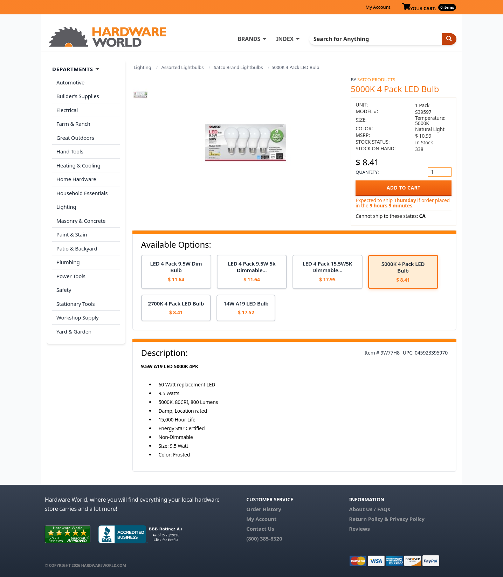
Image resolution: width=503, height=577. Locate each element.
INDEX (285, 39)
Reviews (359, 528)
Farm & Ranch (73, 123)
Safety (63, 289)
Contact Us (260, 528)
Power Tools (70, 276)
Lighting (142, 67)
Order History (263, 509)
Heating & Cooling (78, 165)
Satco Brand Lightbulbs (238, 67)
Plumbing (68, 262)
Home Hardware (76, 179)
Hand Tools (69, 151)
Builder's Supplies (77, 95)
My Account (377, 7)
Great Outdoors (75, 137)
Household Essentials (82, 193)
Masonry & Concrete (80, 220)
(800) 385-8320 (264, 538)
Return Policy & (368, 518)
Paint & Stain (71, 234)
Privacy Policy (407, 518)
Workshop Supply (77, 317)
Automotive (70, 82)
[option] (176, 272)
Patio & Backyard (76, 248)
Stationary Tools (75, 303)
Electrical (67, 110)
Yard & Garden (73, 331)
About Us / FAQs (369, 509)
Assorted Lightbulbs (182, 67)
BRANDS (248, 39)
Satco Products (376, 79)
